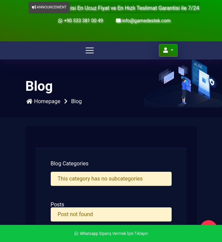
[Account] (168, 50)
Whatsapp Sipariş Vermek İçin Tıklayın (111, 233)
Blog (76, 101)
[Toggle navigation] (90, 50)
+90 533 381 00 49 (80, 20)
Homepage (43, 101)
